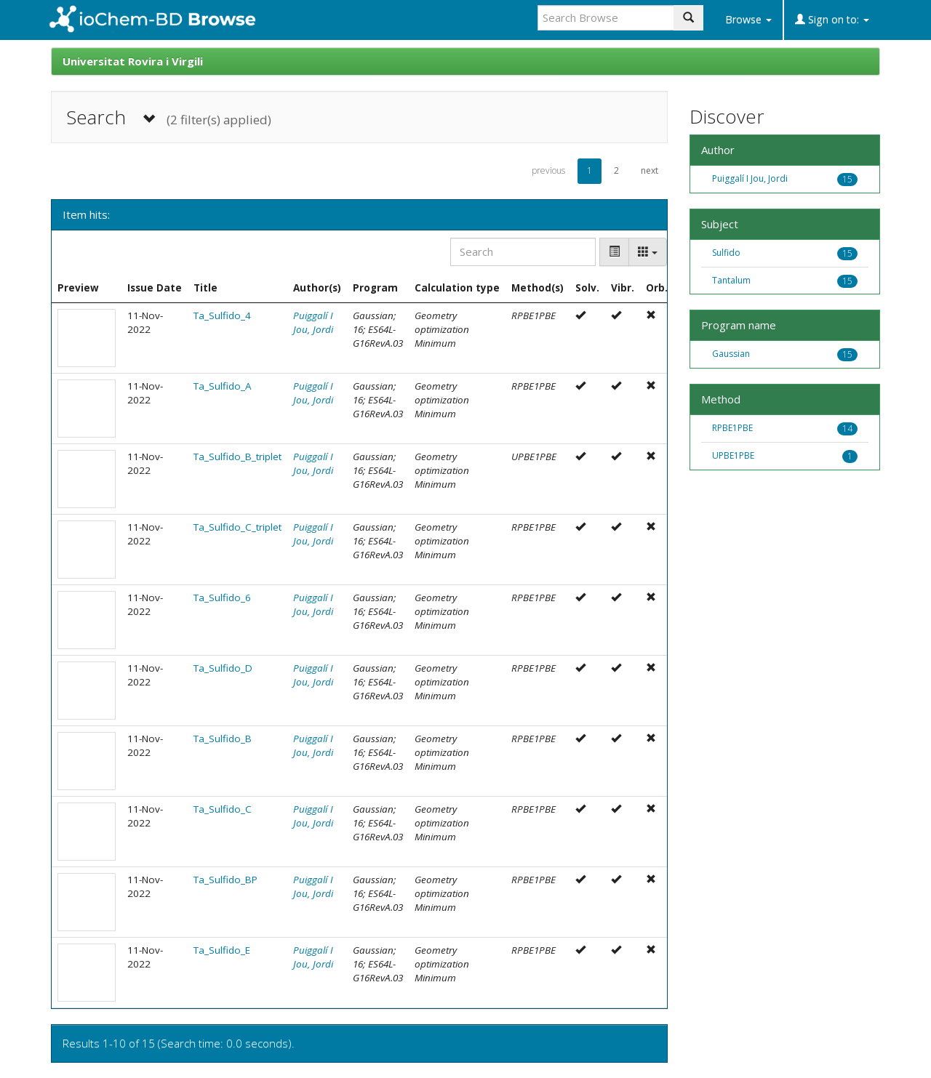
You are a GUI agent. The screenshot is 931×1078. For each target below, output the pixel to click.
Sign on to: (832, 19)
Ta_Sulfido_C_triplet (237, 527)
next (649, 170)
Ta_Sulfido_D (222, 668)
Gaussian (731, 353)
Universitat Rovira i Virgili (133, 61)
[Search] (523, 252)
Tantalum (731, 280)
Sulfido (726, 252)
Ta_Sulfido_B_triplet (237, 456)
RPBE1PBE (732, 428)
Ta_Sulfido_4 (222, 315)
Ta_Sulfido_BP (225, 879)
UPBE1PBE (733, 455)
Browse (748, 19)
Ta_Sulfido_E (221, 950)
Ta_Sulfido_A (222, 386)
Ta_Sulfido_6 (222, 597)
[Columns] (647, 252)
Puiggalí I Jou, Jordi (313, 322)
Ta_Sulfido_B (222, 738)
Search (168, 117)
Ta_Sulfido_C (222, 809)
